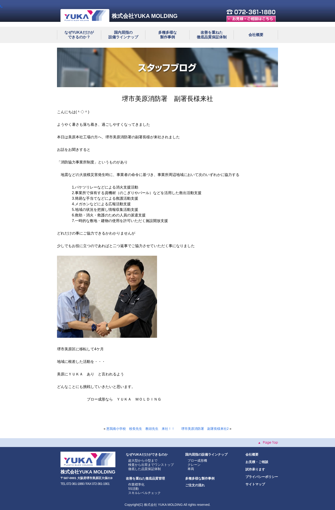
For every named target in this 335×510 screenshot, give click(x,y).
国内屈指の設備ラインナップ (206, 454)
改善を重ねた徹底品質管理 (145, 478)
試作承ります (255, 469)
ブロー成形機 (197, 460)
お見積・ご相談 (256, 462)
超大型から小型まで (142, 460)
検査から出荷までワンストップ (151, 465)
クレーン (194, 465)
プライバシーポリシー (261, 477)
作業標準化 (136, 484)
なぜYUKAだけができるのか (147, 454)
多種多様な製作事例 (199, 478)
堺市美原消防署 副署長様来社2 (205, 429)
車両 (191, 469)
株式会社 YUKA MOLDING (163, 505)
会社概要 (255, 35)
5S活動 (133, 488)
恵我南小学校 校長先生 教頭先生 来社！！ (140, 429)
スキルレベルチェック (144, 493)
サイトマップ (255, 484)
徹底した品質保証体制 (144, 469)
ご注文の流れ (195, 485)
